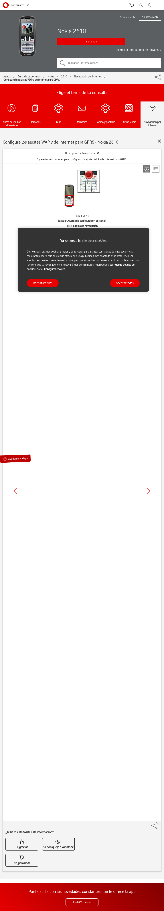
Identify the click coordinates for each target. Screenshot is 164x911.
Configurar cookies (54, 269)
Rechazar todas (42, 283)
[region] (83, 260)
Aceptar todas (125, 283)
